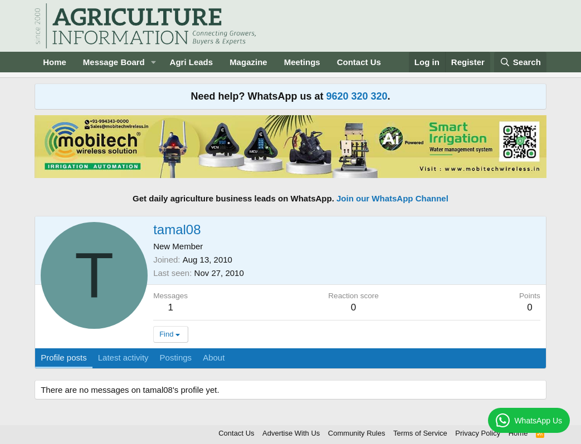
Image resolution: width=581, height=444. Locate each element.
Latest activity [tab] (123, 357)
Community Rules (356, 433)
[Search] (520, 62)
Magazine (248, 62)
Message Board (114, 62)
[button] (154, 62)
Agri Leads (191, 62)
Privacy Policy (477, 433)
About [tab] (213, 357)
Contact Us (359, 62)
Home (54, 62)
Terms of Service (420, 433)
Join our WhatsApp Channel (392, 198)
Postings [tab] (176, 357)
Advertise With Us (291, 433)
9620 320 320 (356, 96)
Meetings (302, 62)
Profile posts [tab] (64, 357)
